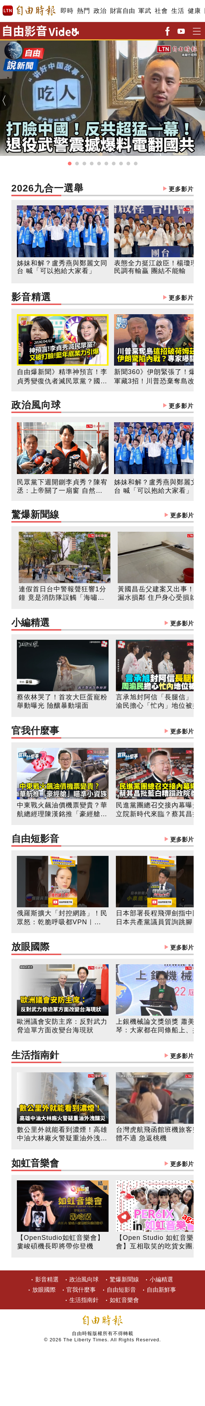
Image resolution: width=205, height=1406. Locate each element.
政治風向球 (102, 406)
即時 (67, 10)
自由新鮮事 (161, 1290)
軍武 (144, 10)
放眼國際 (102, 947)
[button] (70, 163)
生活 (177, 10)
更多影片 (181, 189)
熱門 (83, 10)
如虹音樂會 (102, 1164)
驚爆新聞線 (102, 515)
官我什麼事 (102, 731)
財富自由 (122, 10)
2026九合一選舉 (102, 189)
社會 (161, 10)
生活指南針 (102, 1056)
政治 (100, 10)
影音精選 (102, 298)
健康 (194, 10)
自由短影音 (102, 839)
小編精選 (102, 623)
